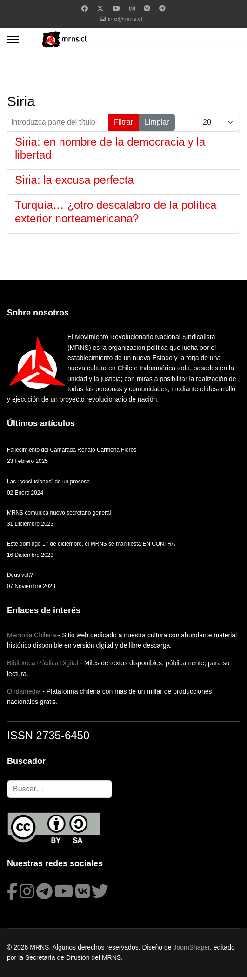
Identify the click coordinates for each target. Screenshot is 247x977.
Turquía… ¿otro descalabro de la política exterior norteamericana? (115, 212)
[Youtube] (116, 8)
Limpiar (157, 122)
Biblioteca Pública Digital (42, 663)
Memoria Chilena (31, 635)
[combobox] (59, 789)
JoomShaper (191, 947)
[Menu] (13, 39)
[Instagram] (132, 8)
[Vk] (147, 8)
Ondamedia (23, 691)
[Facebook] (84, 8)
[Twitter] (100, 8)
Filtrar (123, 122)
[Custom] (162, 8)
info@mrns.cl (125, 19)
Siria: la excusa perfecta (74, 180)
